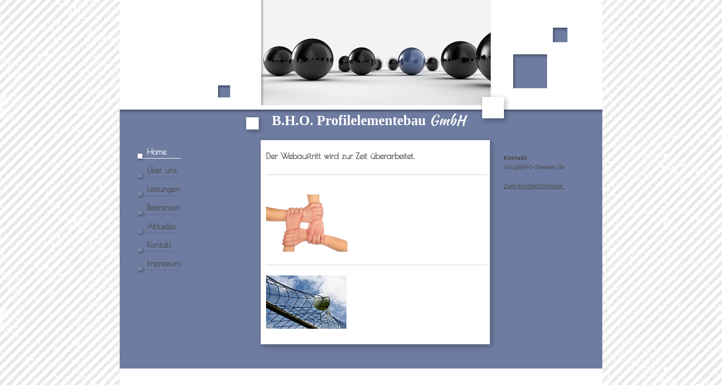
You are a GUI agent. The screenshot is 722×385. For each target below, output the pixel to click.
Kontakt (159, 245)
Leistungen (163, 189)
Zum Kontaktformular (534, 186)
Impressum (164, 263)
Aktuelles (161, 226)
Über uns (161, 170)
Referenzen (163, 207)
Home (156, 151)
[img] (361, 67)
